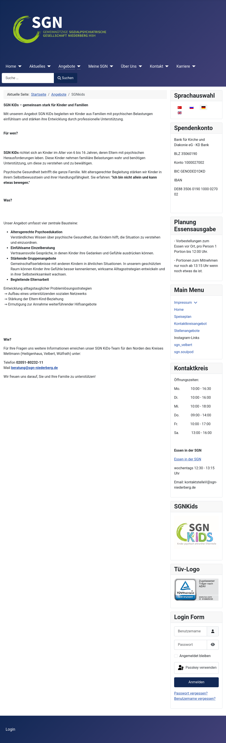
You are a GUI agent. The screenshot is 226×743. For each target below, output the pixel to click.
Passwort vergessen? (191, 693)
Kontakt (156, 66)
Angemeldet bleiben (195, 656)
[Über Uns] (139, 66)
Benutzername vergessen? (194, 698)
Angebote (66, 66)
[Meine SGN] (110, 66)
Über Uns (129, 66)
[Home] (19, 66)
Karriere (183, 66)
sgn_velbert (183, 345)
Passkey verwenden (197, 668)
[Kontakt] (166, 66)
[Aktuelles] (48, 66)
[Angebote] (78, 66)
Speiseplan (182, 317)
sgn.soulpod (184, 352)
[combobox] (28, 78)
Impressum (183, 302)
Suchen (65, 78)
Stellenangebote (187, 331)
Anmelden (196, 682)
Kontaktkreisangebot (190, 324)
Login (10, 729)
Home (11, 66)
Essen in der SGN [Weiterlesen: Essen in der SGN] (187, 459)
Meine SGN (97, 66)
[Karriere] (193, 66)
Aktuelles (37, 66)
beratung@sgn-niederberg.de (34, 368)
